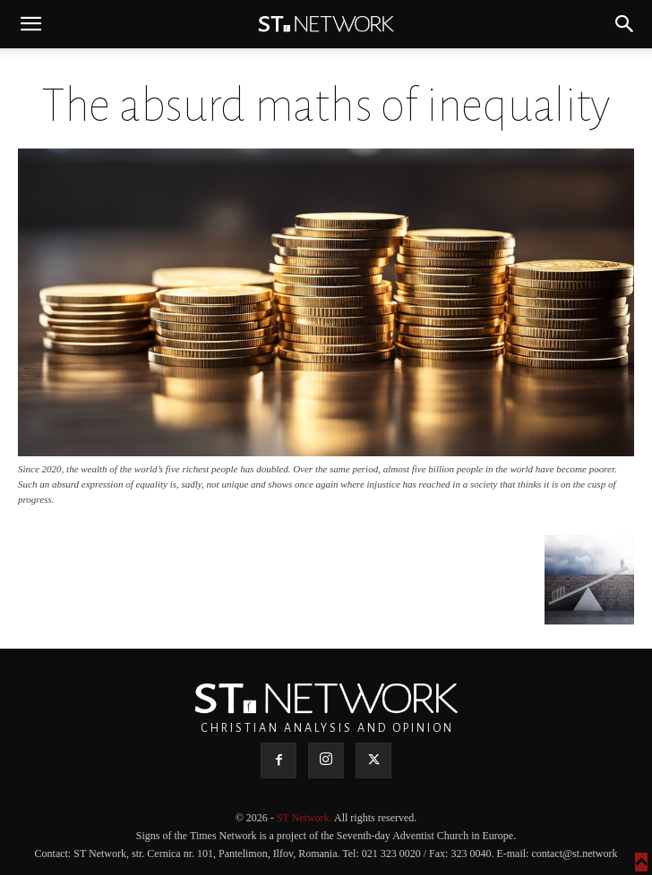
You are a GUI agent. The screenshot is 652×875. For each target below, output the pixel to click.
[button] (30, 24)
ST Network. (305, 817)
